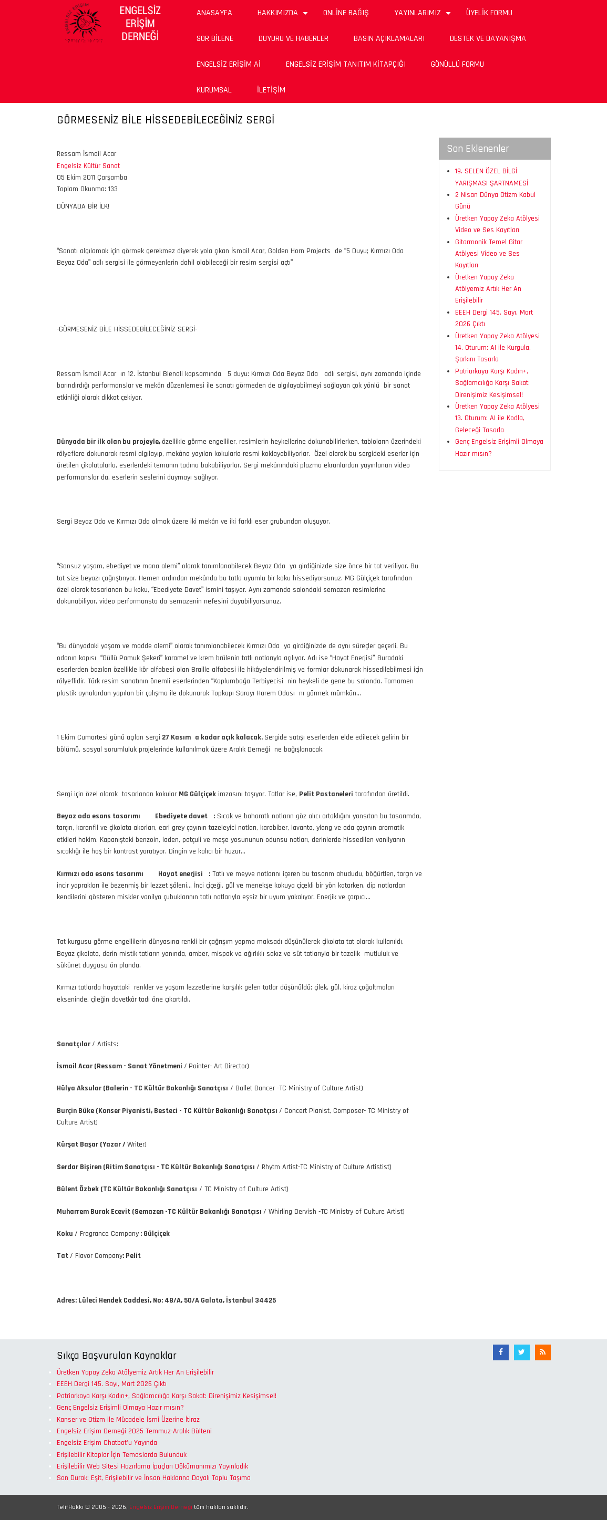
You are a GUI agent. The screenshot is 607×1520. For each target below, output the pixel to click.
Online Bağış (346, 12)
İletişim (271, 90)
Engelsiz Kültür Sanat (88, 166)
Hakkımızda (284, 16)
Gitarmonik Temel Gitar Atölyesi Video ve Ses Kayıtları (488, 253)
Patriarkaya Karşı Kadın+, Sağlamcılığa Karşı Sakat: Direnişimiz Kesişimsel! (492, 383)
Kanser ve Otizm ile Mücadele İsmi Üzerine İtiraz (128, 1419)
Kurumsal (214, 90)
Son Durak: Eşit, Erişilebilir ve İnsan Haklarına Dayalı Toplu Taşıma (154, 1478)
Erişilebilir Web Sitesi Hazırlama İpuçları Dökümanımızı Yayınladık (152, 1466)
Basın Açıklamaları (389, 38)
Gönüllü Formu (457, 64)
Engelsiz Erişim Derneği (160, 1507)
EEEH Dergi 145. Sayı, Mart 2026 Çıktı (112, 1384)
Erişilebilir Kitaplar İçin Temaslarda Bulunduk (122, 1455)
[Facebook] (501, 1352)
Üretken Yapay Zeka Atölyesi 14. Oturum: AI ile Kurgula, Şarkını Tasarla (497, 348)
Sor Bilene (215, 38)
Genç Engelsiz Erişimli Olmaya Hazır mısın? (120, 1407)
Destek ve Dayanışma (488, 38)
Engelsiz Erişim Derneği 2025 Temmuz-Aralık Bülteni (134, 1431)
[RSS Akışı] (543, 1352)
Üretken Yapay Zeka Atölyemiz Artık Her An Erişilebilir (488, 289)
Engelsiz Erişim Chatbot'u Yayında (107, 1443)
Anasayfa (214, 12)
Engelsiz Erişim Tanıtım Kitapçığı (346, 64)
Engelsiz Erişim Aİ (229, 64)
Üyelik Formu (489, 12)
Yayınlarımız (424, 16)
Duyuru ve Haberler (293, 38)
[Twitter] (522, 1352)
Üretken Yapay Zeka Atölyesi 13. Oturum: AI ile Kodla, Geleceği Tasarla (497, 418)
